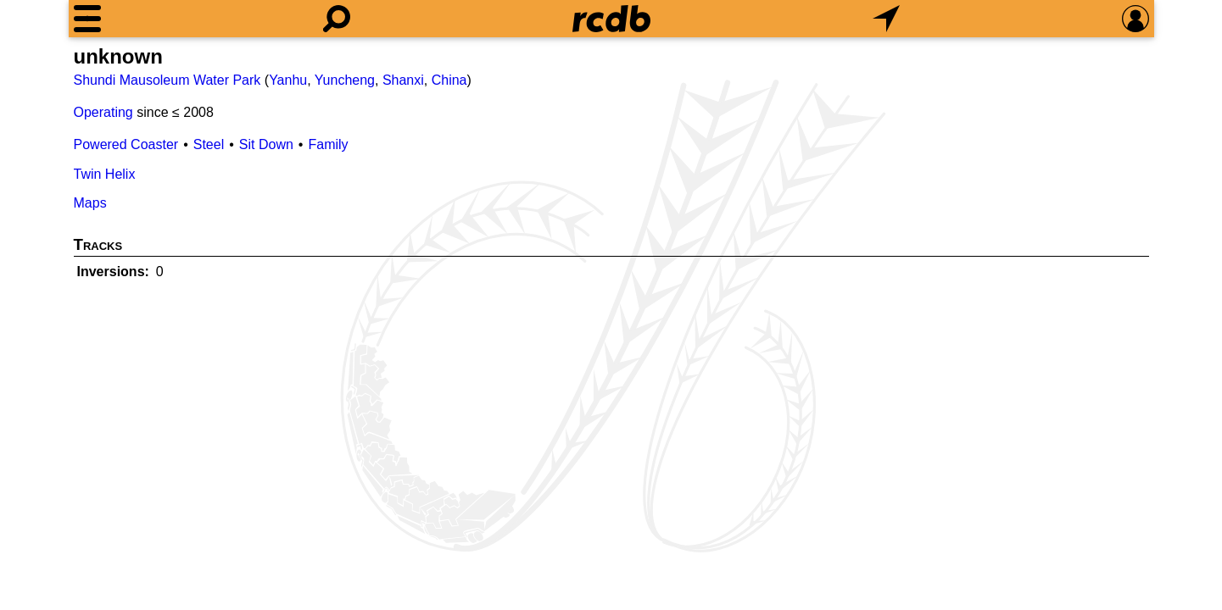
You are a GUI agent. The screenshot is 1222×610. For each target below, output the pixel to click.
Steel (208, 144)
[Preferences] (1135, 18)
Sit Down (266, 144)
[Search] (336, 18)
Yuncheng (345, 80)
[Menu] (87, 18)
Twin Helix (105, 174)
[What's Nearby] (886, 18)
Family (328, 144)
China (449, 80)
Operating (103, 112)
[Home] (611, 18)
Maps (90, 203)
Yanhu (288, 80)
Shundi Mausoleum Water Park (167, 80)
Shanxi (403, 80)
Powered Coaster (126, 144)
